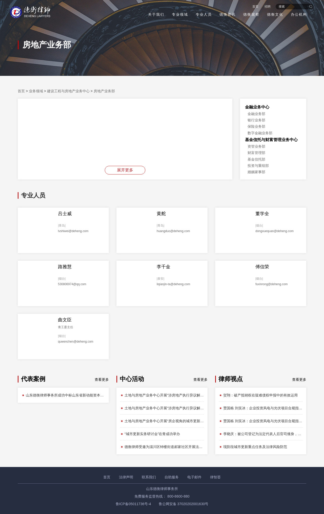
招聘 (267, 6)
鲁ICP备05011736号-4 (133, 504)
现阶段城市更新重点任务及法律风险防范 (253, 447)
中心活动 (132, 378)
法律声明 (126, 477)
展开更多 (125, 170)
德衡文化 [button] (275, 14)
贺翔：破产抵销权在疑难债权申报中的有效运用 (258, 395)
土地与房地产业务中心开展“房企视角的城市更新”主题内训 (162, 421)
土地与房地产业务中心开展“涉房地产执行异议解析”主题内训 (162, 395)
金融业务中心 (257, 107)
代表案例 (33, 378)
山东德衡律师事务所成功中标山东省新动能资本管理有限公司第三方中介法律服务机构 (63, 395)
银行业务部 (256, 120)
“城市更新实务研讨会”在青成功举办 (150, 434)
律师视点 (230, 378)
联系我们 (149, 477)
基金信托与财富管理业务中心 (271, 140)
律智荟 (215, 477)
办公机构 (299, 14)
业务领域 (36, 91)
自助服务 (172, 477)
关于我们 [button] (156, 14)
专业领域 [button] (180, 14)
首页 (255, 6)
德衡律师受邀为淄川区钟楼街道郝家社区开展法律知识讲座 (162, 447)
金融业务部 (256, 114)
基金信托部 (256, 159)
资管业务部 (256, 146)
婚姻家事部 (256, 172)
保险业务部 (256, 126)
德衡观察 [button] (251, 14)
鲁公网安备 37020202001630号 (184, 504)
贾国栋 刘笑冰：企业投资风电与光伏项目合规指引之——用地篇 (260, 421)
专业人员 (203, 14)
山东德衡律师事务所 (162, 489)
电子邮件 (194, 477)
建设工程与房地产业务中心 (68, 91)
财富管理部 (256, 153)
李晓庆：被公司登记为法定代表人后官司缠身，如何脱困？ (260, 434)
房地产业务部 (104, 91)
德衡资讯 (227, 14)
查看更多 (102, 379)
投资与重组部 (258, 166)
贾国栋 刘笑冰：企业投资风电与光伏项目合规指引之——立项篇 (260, 408)
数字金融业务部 (260, 133)
